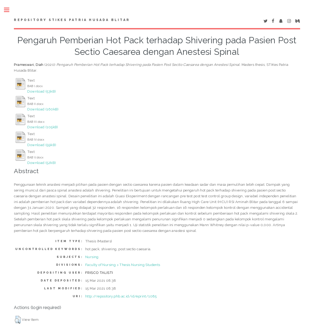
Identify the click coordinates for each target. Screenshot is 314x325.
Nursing (92, 257)
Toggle (9, 10)
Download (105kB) (42, 127)
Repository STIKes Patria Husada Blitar (72, 20)
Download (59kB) (41, 145)
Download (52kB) (41, 163)
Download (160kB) (42, 109)
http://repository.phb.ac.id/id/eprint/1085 (121, 296)
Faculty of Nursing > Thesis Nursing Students (122, 265)
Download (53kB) (41, 91)
